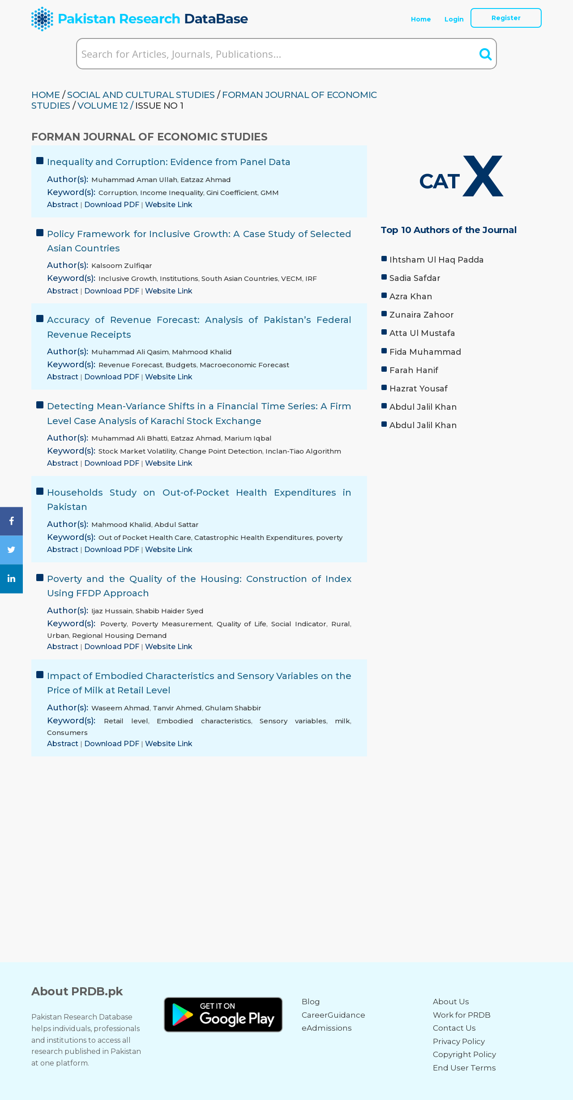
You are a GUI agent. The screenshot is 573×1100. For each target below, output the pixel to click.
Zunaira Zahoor (421, 315)
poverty (329, 537)
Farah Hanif (413, 370)
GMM (270, 192)
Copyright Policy (464, 1054)
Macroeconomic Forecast (244, 365)
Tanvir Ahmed (177, 708)
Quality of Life (242, 624)
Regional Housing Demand (119, 635)
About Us (451, 1001)
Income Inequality (171, 192)
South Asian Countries (239, 278)
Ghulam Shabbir (233, 708)
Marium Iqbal (248, 438)
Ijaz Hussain (112, 611)
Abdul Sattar (176, 524)
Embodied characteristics (204, 721)
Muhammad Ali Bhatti (129, 438)
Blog (311, 1001)
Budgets (181, 365)
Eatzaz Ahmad (205, 179)
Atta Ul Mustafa (422, 333)
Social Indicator (298, 624)
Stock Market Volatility (137, 451)
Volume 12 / (105, 105)
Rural (340, 624)
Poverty (113, 624)
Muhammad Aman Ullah (134, 179)
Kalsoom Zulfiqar (121, 265)
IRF (311, 278)
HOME (45, 94)
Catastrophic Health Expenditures (253, 537)
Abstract (63, 204)
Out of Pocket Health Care (144, 537)
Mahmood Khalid (202, 352)
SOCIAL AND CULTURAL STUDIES (141, 94)
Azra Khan (410, 297)
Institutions (179, 278)
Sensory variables (293, 721)
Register (506, 18)
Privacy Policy (459, 1041)
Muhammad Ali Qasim (130, 352)
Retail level (126, 721)
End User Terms (464, 1067)
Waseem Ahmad (120, 708)
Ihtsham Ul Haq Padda (436, 260)
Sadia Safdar (414, 278)
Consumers (67, 732)
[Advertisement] (461, 505)
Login (454, 19)
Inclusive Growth (127, 278)
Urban (58, 635)
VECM (291, 278)
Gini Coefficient (231, 192)
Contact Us (454, 1028)
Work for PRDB (462, 1015)
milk (342, 721)
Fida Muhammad (425, 352)
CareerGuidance (333, 1015)
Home (421, 19)
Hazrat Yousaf (418, 389)
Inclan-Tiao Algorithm (303, 451)
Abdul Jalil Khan (423, 407)
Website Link (168, 204)
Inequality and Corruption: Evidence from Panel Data (169, 162)
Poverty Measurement (172, 624)
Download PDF (112, 204)
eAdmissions (327, 1028)
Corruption (117, 192)
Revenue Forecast (130, 365)
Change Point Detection (220, 451)
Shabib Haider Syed (170, 611)
